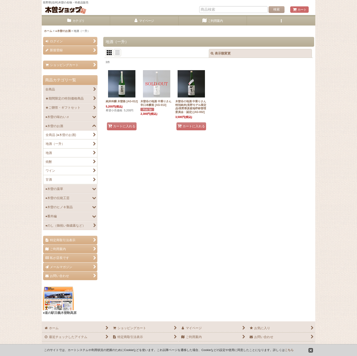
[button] (281, 21)
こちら (289, 350)
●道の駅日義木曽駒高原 (60, 313)
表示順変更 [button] (221, 53)
